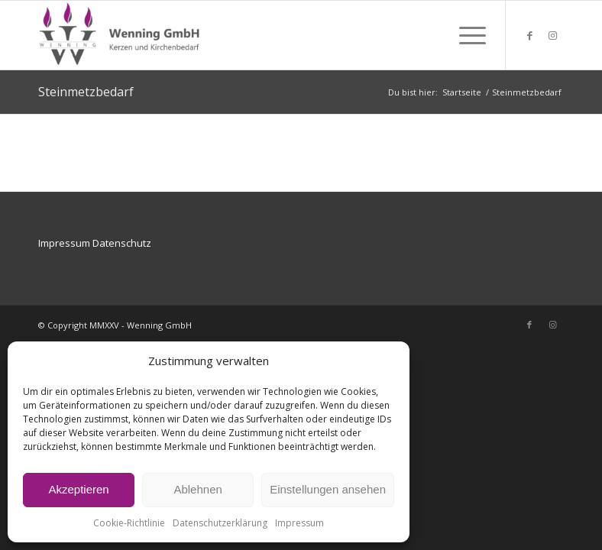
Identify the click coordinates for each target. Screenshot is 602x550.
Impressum (299, 522)
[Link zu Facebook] (529, 35)
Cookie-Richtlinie (129, 522)
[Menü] (465, 35)
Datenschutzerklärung (220, 522)
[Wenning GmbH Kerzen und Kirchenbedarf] (120, 35)
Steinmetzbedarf (86, 91)
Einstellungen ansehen (328, 489)
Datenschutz (121, 243)
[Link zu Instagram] (552, 35)
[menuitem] (465, 35)
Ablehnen (197, 489)
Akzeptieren (78, 489)
